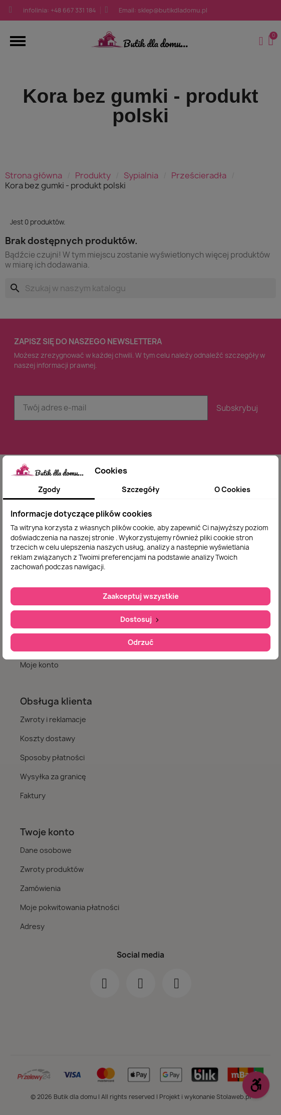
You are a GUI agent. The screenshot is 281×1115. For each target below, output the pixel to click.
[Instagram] (140, 983)
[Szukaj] (140, 288)
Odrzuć (140, 642)
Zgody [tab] (49, 489)
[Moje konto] (261, 41)
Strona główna (33, 175)
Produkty (93, 175)
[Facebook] (104, 983)
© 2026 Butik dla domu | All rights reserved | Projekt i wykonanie (123, 1096)
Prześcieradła (198, 175)
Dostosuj (140, 619)
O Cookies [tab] (232, 489)
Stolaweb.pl (233, 1096)
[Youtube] (176, 983)
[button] (18, 41)
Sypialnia (141, 175)
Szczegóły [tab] (140, 489)
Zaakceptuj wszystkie (141, 596)
